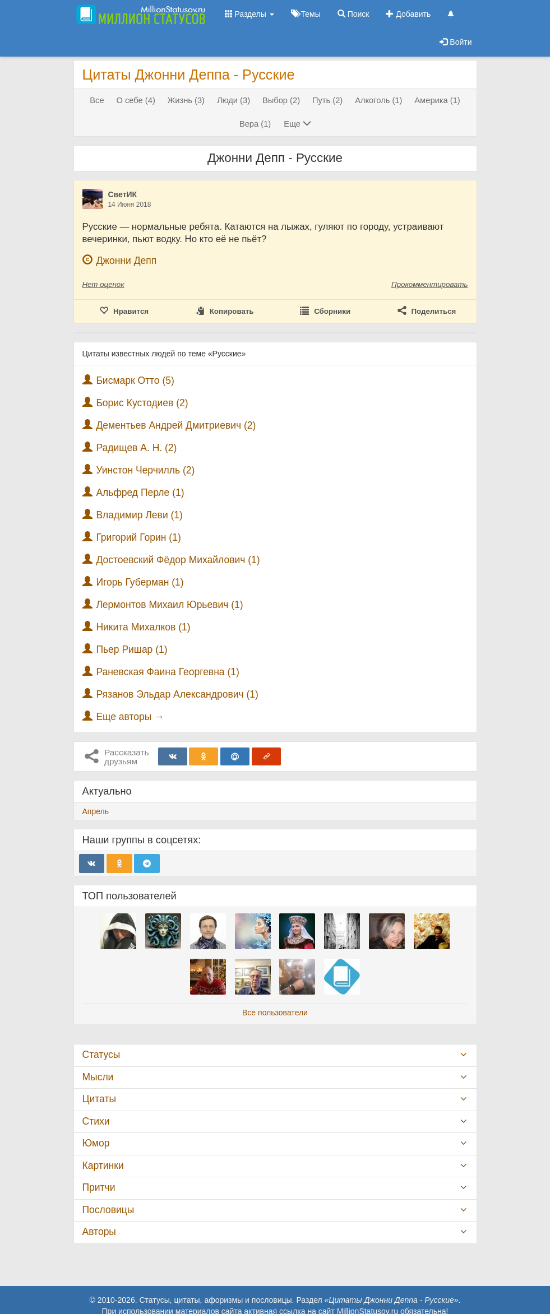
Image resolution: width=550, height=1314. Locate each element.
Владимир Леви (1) (139, 515)
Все (97, 100)
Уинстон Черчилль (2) (145, 470)
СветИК (122, 194)
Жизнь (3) (186, 100)
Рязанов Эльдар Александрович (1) (177, 694)
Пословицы (108, 1209)
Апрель (95, 811)
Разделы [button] (249, 14)
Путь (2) (327, 100)
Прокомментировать (429, 284)
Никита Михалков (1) (143, 627)
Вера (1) (255, 123)
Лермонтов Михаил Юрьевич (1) (169, 604)
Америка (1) (437, 100)
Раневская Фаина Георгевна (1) (167, 671)
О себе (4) (136, 100)
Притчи (98, 1187)
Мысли (98, 1077)
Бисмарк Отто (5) (135, 380)
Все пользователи (275, 1012)
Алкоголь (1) (378, 100)
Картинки (103, 1165)
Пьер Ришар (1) (131, 649)
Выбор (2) (281, 100)
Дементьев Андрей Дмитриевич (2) (176, 425)
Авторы (99, 1231)
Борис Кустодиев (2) (142, 402)
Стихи (96, 1121)
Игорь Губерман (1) (139, 582)
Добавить (408, 14)
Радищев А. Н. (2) (136, 447)
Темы (306, 14)
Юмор (96, 1143)
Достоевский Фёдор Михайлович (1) (178, 559)
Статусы (101, 1054)
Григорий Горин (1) (138, 537)
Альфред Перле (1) (140, 492)
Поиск (353, 14)
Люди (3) (233, 100)
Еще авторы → (130, 716)
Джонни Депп (126, 260)
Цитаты (99, 1098)
